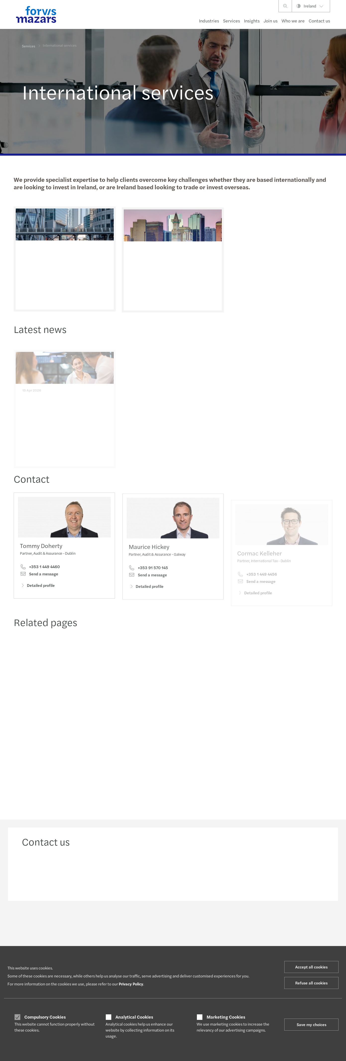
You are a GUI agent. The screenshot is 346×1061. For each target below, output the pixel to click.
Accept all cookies (311, 967)
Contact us (319, 20)
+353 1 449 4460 (40, 568)
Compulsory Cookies (45, 1017)
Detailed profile (37, 587)
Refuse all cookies (311, 983)
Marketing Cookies (226, 1017)
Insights (252, 20)
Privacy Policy (131, 984)
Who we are (293, 20)
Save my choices (311, 1024)
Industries (209, 20)
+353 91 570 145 (148, 575)
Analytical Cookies (134, 1017)
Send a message (39, 575)
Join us (271, 20)
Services (231, 20)
